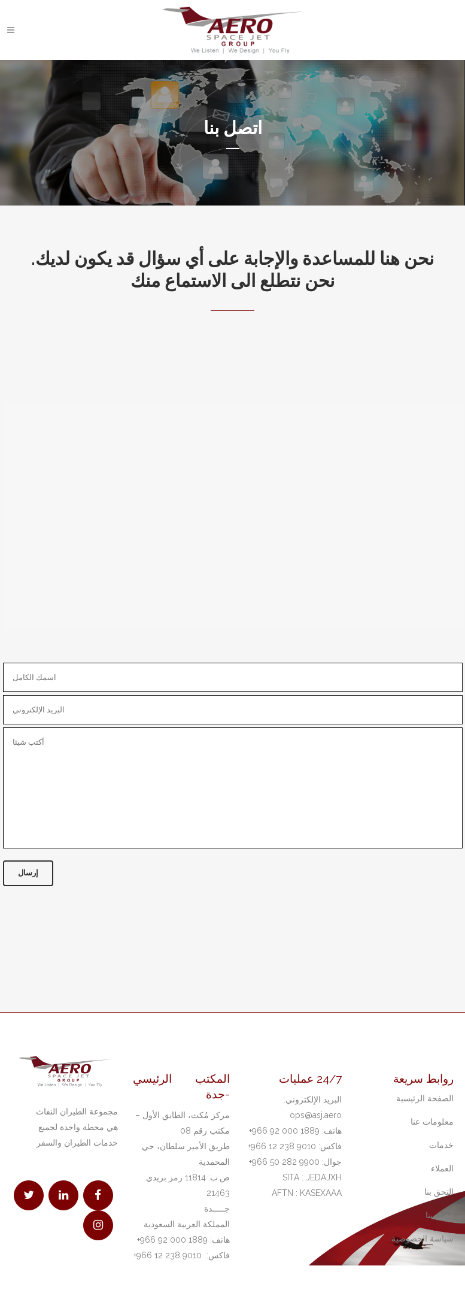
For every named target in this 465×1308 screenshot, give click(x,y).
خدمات (441, 1145)
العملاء (442, 1168)
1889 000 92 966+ (172, 1239)
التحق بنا (439, 1192)
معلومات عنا (432, 1121)
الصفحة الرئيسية (425, 1098)
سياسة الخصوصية (422, 1238)
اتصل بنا (440, 1215)
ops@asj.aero (316, 1115)
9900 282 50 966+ (284, 1162)
